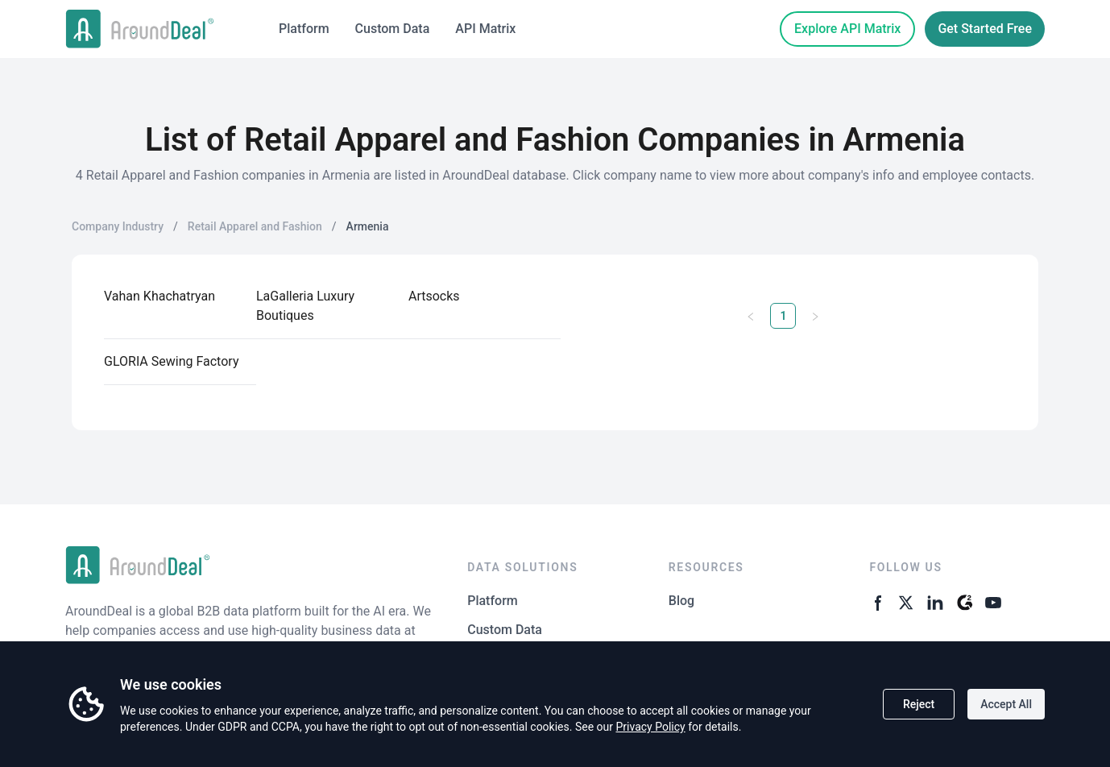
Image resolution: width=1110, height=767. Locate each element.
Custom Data (392, 28)
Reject (918, 704)
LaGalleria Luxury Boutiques (305, 305)
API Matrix (485, 28)
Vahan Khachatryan (159, 296)
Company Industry (118, 226)
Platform (304, 28)
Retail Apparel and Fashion (255, 226)
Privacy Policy (650, 726)
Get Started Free (985, 28)
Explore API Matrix (847, 28)
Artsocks (434, 296)
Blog (681, 600)
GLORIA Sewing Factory (171, 361)
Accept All (1006, 704)
